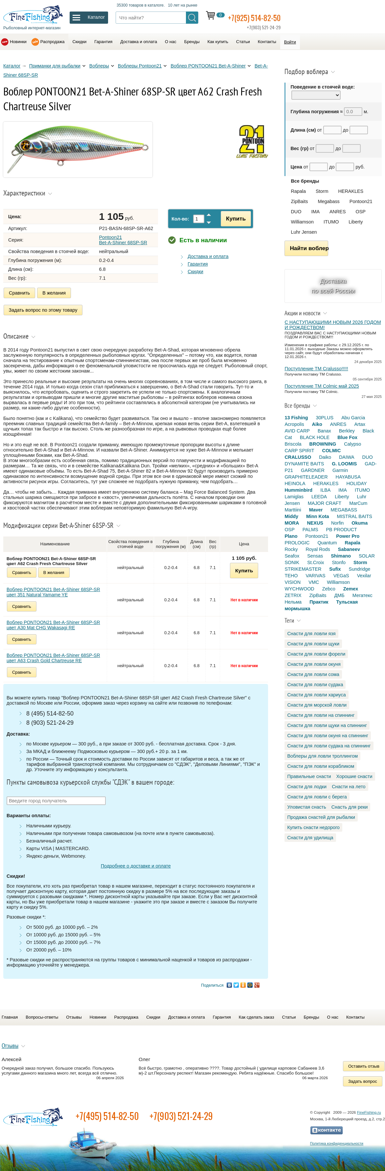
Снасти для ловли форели (316, 654)
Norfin (337, 523)
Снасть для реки (349, 807)
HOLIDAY (356, 483)
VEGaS (341, 575)
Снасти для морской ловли (317, 705)
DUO (296, 211)
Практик (318, 602)
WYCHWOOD (299, 588)
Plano (290, 536)
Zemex (350, 588)
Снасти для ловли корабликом (320, 766)
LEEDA (319, 496)
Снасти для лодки (307, 786)
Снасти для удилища (310, 837)
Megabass (328, 201)
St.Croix (315, 562)
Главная (10, 1014)
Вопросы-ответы (42, 1014)
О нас (170, 41)
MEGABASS (343, 509)
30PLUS (325, 417)
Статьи (243, 41)
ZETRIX (292, 595)
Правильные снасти (309, 776)
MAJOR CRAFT (324, 503)
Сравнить (19, 293)
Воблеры (99, 65)
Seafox (291, 556)
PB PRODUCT (341, 529)
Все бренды (305, 181)
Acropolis (294, 424)
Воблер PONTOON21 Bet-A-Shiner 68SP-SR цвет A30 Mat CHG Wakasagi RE (53, 622)
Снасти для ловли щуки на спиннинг (327, 725)
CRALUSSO (297, 457)
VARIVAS (315, 575)
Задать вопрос (362, 1079)
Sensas (315, 556)
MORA (291, 523)
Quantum (327, 542)
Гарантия (103, 41)
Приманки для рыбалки (54, 65)
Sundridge (360, 569)
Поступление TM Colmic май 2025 (321, 386)
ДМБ (339, 595)
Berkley (347, 430)
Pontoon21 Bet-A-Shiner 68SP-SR (123, 240)
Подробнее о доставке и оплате (136, 863)
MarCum (358, 503)
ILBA (325, 490)
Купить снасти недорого (313, 827)
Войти (290, 41)
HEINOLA (294, 483)
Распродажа (52, 41)
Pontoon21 (361, 201)
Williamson (302, 221)
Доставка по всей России (333, 285)
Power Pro (347, 536)
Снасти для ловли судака (315, 684)
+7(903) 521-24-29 (181, 1113)
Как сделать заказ (256, 1014)
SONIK (291, 562)
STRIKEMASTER (302, 569)
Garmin (340, 470)
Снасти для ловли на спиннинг (320, 715)
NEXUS (315, 523)
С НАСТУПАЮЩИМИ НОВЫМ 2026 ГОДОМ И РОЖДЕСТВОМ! (332, 325)
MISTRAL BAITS (354, 516)
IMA (315, 211)
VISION (292, 582)
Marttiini (292, 509)
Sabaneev (349, 549)
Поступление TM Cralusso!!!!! (316, 368)
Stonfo (339, 562)
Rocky (291, 549)
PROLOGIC (296, 542)
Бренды (192, 41)
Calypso (352, 444)
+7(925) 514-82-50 (259, 17)
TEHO (291, 575)
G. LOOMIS (344, 463)
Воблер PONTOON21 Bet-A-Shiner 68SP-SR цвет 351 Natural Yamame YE (53, 589)
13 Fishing (296, 417)
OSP (361, 211)
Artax (359, 424)
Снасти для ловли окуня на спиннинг (327, 735)
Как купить (218, 41)
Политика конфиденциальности (336, 1141)
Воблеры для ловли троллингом (322, 756)
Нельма (293, 602)
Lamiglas (294, 496)
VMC (313, 582)
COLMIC (331, 450)
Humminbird (298, 490)
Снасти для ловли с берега (317, 796)
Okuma (359, 523)
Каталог (11, 65)
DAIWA (346, 457)
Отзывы (73, 1014)
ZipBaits (299, 201)
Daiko (325, 457)
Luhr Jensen (304, 232)
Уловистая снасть (306, 807)
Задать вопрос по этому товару (43, 308)
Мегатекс (362, 595)
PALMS (310, 529)
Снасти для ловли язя (311, 633)
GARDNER (313, 470)
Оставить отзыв (363, 1063)
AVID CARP (297, 430)
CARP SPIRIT (299, 450)
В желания (54, 293)
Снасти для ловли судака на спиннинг (329, 745)
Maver (316, 509)
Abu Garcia (353, 417)
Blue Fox (347, 437)
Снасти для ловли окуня (313, 664)
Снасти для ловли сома (313, 674)
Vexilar (364, 575)
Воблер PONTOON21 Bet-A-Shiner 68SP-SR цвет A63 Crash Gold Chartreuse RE (53, 655)
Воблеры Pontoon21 (140, 65)
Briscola (292, 444)
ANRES (337, 211)
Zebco (328, 588)
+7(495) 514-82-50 (107, 1113)
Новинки (18, 41)
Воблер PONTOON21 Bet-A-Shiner (207, 65)
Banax (324, 430)
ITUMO (331, 221)
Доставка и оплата (138, 41)
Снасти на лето (348, 786)
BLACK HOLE (314, 437)
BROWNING (322, 444)
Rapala (298, 191)
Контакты (267, 41)
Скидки (79, 41)
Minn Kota (317, 516)
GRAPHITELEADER (306, 477)
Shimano (341, 556)
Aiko (317, 424)
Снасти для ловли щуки (313, 643)
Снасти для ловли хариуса (316, 694)
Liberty (356, 221)
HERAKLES (350, 191)
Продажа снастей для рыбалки (321, 817)
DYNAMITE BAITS (304, 463)
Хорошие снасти (354, 776)
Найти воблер (309, 248)
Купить (232, 218)
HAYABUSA (348, 477)
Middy (291, 516)
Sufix (335, 569)
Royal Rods (318, 549)
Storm (322, 191)
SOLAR (367, 556)
